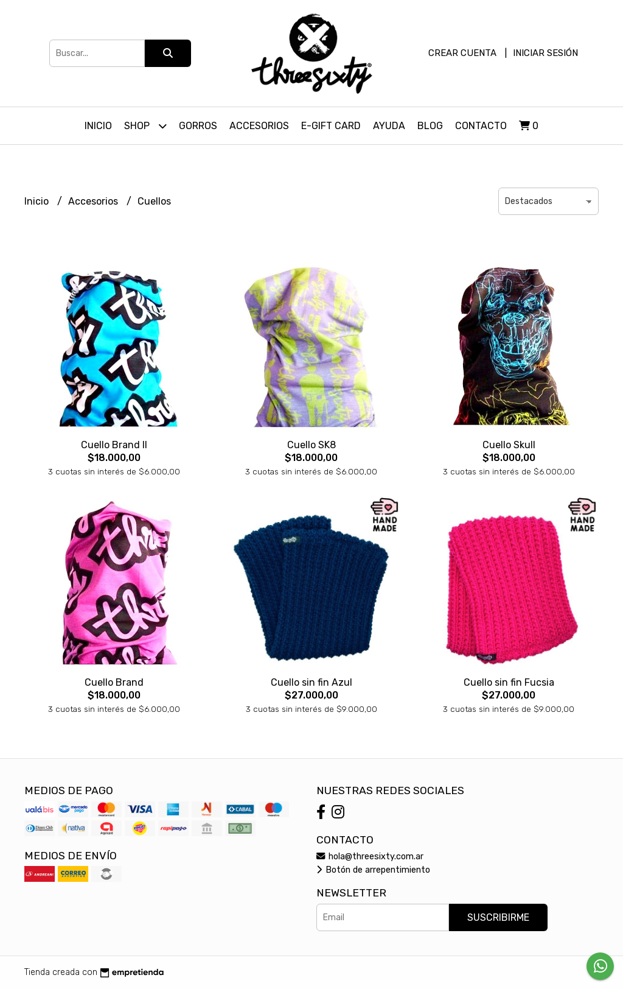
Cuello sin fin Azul (311, 682)
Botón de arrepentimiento (373, 870)
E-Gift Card (331, 126)
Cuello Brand (114, 682)
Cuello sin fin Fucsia (509, 682)
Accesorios (259, 126)
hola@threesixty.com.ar (369, 856)
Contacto (481, 126)
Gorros (198, 126)
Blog (430, 126)
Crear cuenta (462, 53)
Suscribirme (498, 917)
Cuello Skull (508, 445)
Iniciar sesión (545, 53)
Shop (145, 125)
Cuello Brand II (114, 445)
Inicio (98, 126)
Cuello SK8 (311, 445)
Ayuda (389, 126)
